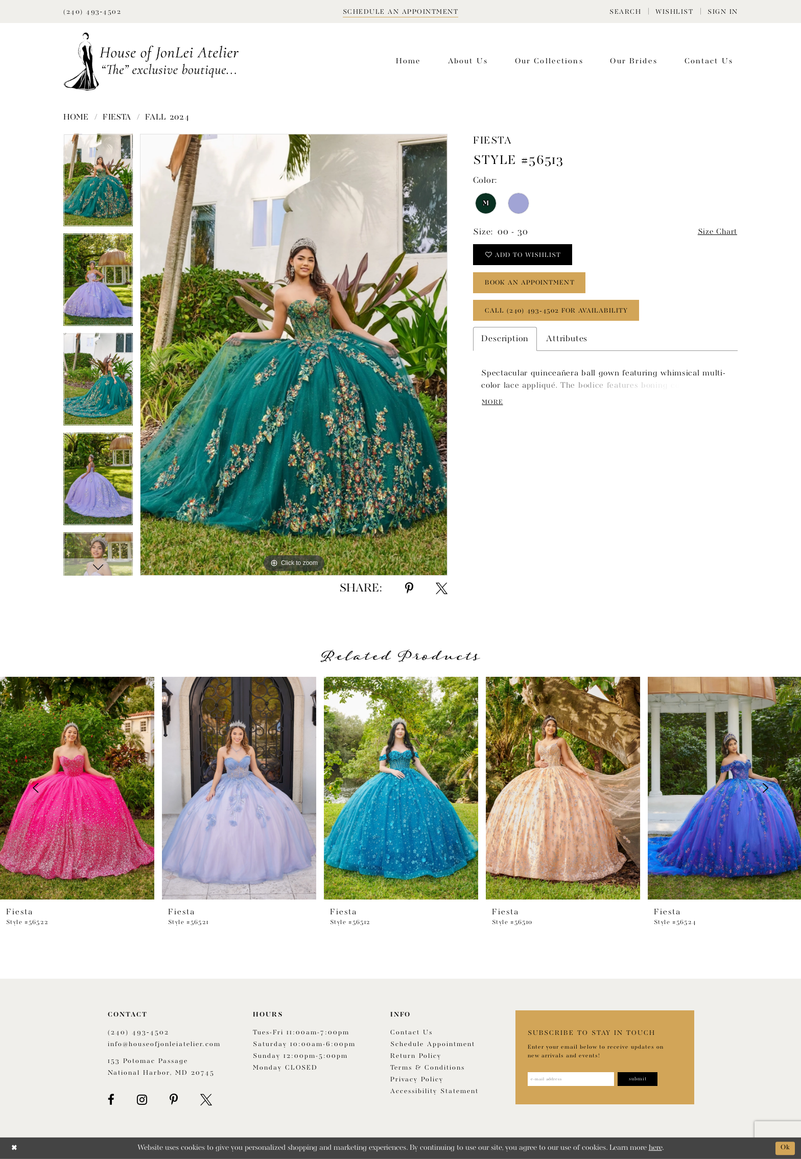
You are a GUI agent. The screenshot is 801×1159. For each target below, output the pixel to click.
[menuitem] (625, 11)
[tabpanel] (98, 183)
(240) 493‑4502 (138, 1032)
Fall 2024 (167, 117)
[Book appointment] (401, 11)
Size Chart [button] (715, 233)
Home (76, 117)
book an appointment (536, 288)
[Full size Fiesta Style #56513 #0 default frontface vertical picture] (293, 354)
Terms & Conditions (427, 1068)
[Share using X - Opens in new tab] (441, 588)
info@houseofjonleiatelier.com (164, 1044)
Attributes (566, 348)
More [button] (494, 413)
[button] (625, 11)
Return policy (415, 1056)
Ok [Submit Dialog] (784, 1148)
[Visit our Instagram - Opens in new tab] (142, 1099)
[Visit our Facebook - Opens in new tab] (111, 1099)
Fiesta (117, 117)
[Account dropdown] (722, 11)
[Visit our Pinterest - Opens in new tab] (174, 1099)
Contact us (411, 1032)
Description (505, 348)
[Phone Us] (92, 11)
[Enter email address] (575, 1079)
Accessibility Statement (434, 1091)
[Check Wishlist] (674, 11)
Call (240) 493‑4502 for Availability (564, 319)
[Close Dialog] (15, 1148)
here (655, 1148)
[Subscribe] (649, 1079)
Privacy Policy (416, 1079)
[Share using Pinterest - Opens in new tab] (409, 588)
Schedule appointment (432, 1044)
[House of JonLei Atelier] (151, 61)
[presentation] (77, 788)
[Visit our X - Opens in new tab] (206, 1099)
